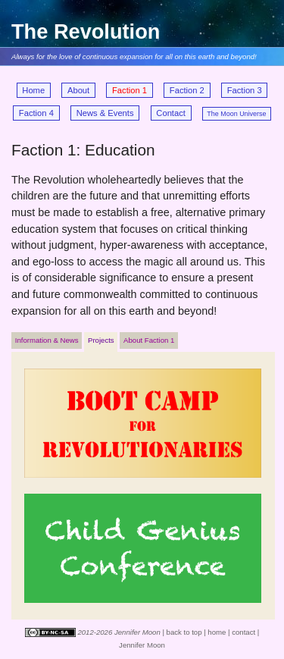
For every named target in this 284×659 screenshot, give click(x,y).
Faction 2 (187, 90)
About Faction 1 (148, 340)
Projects (101, 340)
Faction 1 (129, 90)
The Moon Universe (236, 114)
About (78, 90)
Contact (171, 113)
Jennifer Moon (142, 645)
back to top (184, 632)
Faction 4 (36, 113)
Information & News (47, 340)
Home (33, 90)
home (217, 632)
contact (243, 632)
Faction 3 (244, 90)
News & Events (105, 113)
